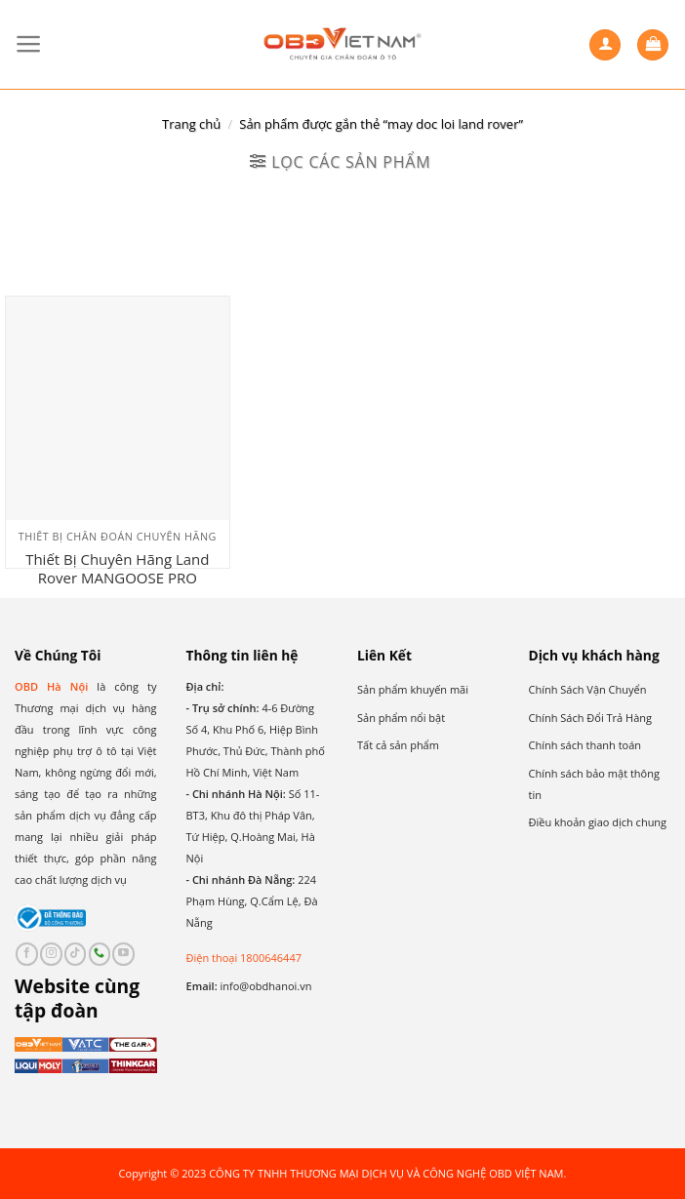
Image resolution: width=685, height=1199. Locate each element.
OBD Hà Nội (51, 686)
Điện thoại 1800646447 (244, 957)
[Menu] (29, 44)
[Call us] (100, 954)
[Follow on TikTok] (75, 954)
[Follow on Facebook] (27, 954)
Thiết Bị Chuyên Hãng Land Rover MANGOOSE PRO (117, 568)
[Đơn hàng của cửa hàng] (342, 218)
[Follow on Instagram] (51, 954)
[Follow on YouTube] (123, 954)
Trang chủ (191, 124)
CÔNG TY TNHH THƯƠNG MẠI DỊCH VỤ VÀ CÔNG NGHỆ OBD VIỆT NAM (386, 1173)
